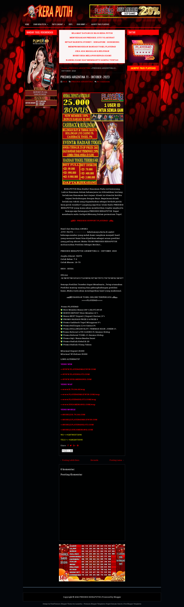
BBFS (70, 24)
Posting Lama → (117, 460)
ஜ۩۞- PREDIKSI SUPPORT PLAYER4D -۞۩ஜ (92, 220)
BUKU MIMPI (83, 23)
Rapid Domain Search (114, 604)
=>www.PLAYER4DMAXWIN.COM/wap (80, 394)
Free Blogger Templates (132, 604)
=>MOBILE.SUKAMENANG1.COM (77, 429)
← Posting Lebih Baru (69, 460)
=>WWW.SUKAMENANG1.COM (76, 379)
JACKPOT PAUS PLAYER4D (100, 24)
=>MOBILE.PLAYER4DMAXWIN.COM (79, 419)
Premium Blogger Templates (94, 604)
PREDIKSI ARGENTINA (79, 68)
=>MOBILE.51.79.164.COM (73, 414)
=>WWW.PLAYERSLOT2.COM (75, 374)
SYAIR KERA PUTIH (41, 23)
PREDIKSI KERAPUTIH (90, 597)
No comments (103, 81)
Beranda (94, 460)
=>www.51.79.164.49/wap (73, 389)
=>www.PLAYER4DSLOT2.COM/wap (78, 399)
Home (27, 24)
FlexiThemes (55, 604)
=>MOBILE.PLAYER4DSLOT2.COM (77, 424)
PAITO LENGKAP (59, 23)
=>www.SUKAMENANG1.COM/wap (78, 404)
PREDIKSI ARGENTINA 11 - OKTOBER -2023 (85, 77)
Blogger (117, 597)
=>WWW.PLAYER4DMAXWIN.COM (78, 369)
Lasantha (78, 604)
